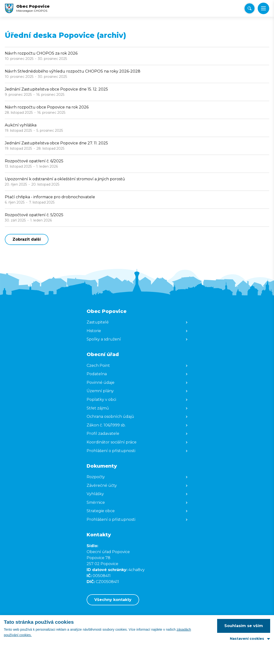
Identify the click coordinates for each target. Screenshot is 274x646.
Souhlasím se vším (243, 625)
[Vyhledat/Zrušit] (249, 8)
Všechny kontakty (112, 599)
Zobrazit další (26, 239)
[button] (263, 8)
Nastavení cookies (247, 638)
